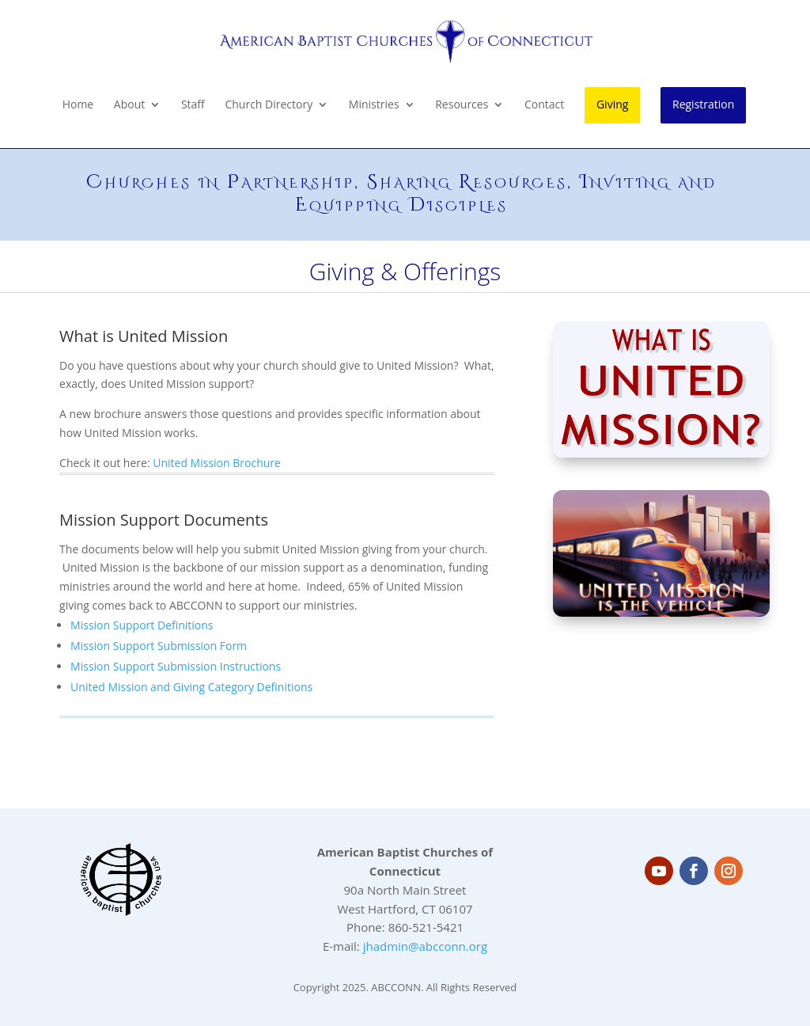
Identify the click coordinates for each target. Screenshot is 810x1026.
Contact (544, 105)
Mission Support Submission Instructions (175, 666)
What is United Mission (143, 336)
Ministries (374, 105)
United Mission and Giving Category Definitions (191, 686)
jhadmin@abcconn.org (425, 946)
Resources (461, 105)
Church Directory (268, 105)
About (129, 105)
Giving (612, 104)
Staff (193, 105)
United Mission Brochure (217, 462)
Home (78, 105)
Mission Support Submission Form (158, 645)
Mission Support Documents (163, 519)
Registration (703, 104)
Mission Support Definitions (141, 625)
